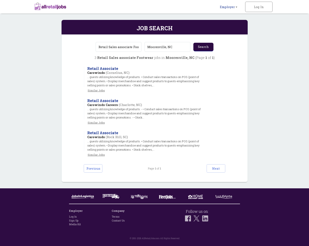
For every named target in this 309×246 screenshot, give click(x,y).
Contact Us (118, 220)
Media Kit (75, 224)
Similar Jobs (96, 90)
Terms (116, 216)
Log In (259, 7)
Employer (228, 7)
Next (216, 168)
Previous (93, 168)
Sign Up (73, 220)
